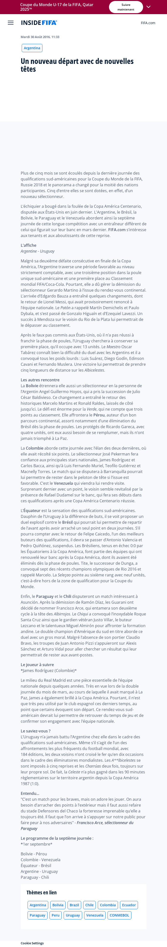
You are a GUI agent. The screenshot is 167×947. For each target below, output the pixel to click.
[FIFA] (39, 22)
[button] (148, 7)
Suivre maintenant (126, 7)
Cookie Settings (32, 943)
